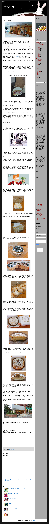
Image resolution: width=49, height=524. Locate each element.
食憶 (13, 449)
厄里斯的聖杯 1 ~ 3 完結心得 (13, 493)
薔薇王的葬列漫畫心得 (12, 498)
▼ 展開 (38, 41)
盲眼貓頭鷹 (39, 209)
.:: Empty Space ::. (40, 214)
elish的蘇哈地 (8, 7)
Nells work (38, 58)
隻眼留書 (38, 208)
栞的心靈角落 (39, 205)
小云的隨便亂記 (39, 206)
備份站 (38, 219)
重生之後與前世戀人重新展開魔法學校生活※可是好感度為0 (18, 488)
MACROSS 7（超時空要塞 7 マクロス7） (15, 508)
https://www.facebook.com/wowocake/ (12, 429)
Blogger (33, 520)
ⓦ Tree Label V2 (44, 78)
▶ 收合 (40, 41)
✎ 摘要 (42, 41)
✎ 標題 (44, 41)
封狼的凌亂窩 (39, 204)
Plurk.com (46, 198)
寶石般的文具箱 (39, 213)
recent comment (44, 175)
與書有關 (38, 42)
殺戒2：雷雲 (10, 503)
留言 (38, 250)
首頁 (18, 479)
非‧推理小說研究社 (40, 210)
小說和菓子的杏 (16, 56)
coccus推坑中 (39, 215)
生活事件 (10, 449)
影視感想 (38, 63)
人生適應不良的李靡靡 (41, 218)
